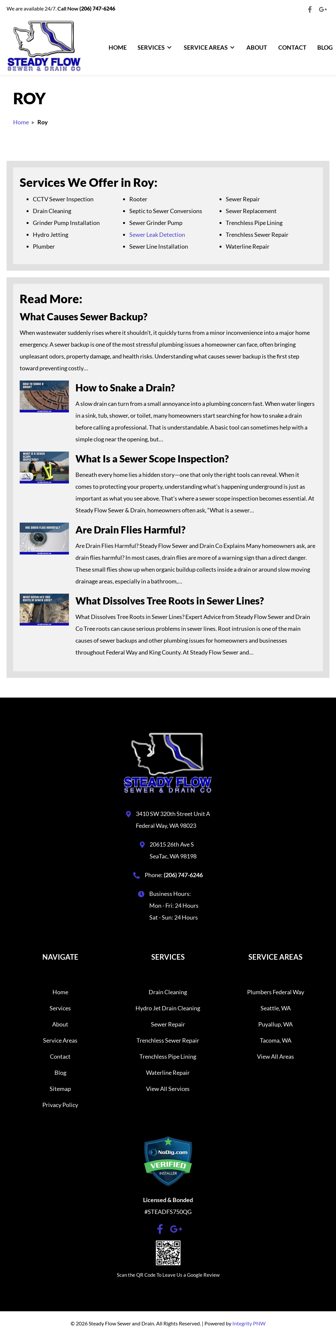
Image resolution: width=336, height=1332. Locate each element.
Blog (60, 1072)
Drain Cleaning (168, 992)
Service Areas (60, 1040)
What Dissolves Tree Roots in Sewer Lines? (169, 600)
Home (60, 992)
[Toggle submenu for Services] (169, 47)
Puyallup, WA (275, 1024)
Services (60, 1008)
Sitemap (60, 1088)
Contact (60, 1056)
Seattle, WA (276, 1008)
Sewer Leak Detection (157, 234)
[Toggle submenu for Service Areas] (232, 47)
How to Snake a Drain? (125, 387)
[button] (309, 9)
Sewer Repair (168, 1024)
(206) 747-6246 (183, 874)
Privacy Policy (60, 1104)
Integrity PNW (248, 1323)
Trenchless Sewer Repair (167, 1040)
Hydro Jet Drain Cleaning (168, 1008)
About (60, 1024)
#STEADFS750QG (168, 1211)
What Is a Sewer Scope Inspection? (152, 458)
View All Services (168, 1088)
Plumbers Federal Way (275, 992)
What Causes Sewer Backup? (83, 316)
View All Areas (275, 1056)
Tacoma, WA (275, 1040)
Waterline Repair (168, 1072)
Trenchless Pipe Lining (167, 1056)
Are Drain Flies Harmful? (130, 529)
